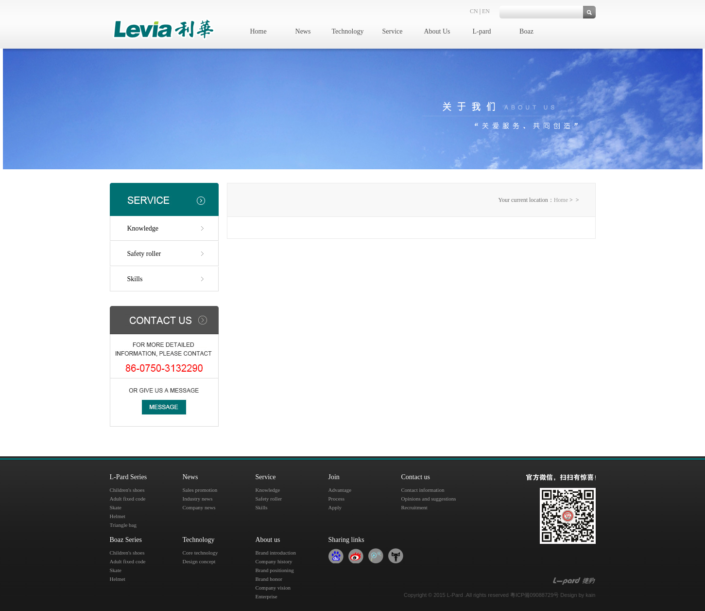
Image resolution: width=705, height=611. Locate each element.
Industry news (198, 499)
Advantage (340, 490)
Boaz (526, 31)
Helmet (117, 516)
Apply (335, 507)
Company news (199, 507)
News (303, 31)
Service (392, 31)
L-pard (481, 31)
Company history (274, 561)
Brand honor (269, 579)
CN (474, 11)
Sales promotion (200, 490)
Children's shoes (127, 490)
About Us (437, 31)
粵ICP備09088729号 (534, 595)
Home (258, 31)
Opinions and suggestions (428, 499)
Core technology (200, 553)
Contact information (423, 490)
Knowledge (143, 228)
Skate (115, 507)
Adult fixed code (128, 499)
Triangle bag (123, 525)
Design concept (199, 561)
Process (336, 499)
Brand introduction (276, 553)
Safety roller (144, 253)
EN (486, 11)
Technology (348, 31)
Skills (135, 279)
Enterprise (266, 596)
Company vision (273, 588)
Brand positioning (275, 570)
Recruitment (414, 507)
